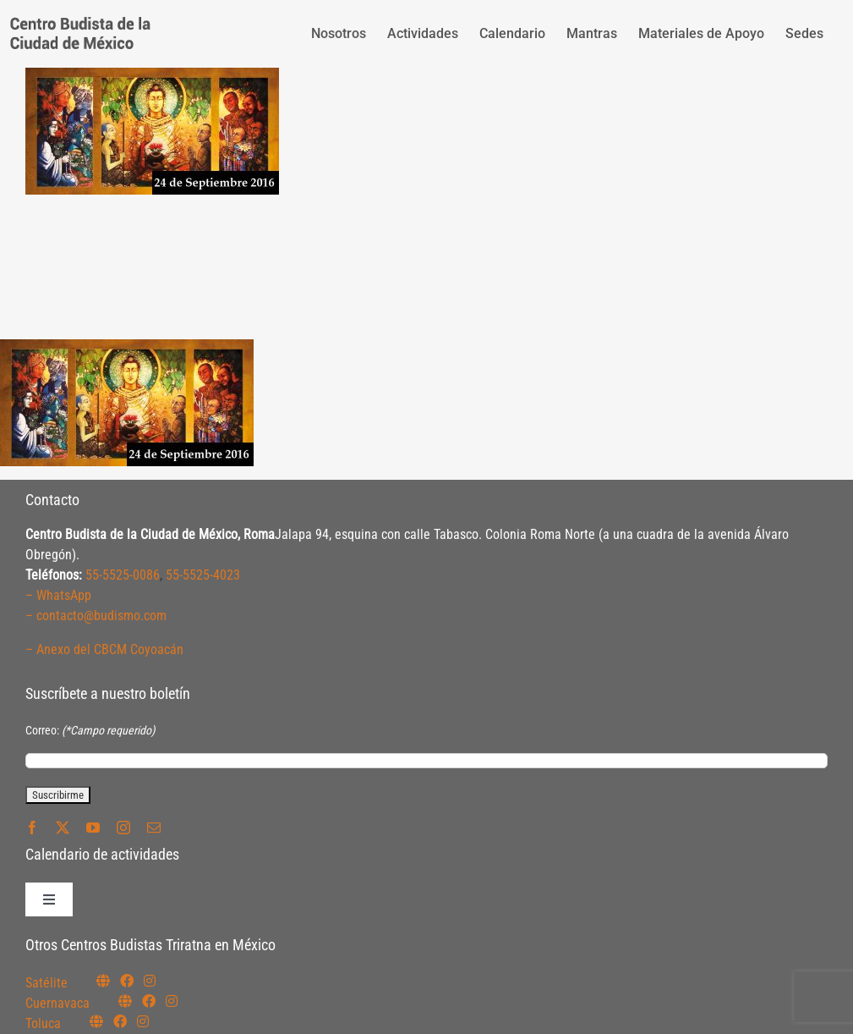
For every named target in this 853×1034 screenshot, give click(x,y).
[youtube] (93, 827)
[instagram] (123, 827)
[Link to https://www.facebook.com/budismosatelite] (127, 980)
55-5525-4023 (203, 575)
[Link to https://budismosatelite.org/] (103, 980)
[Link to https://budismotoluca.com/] (96, 1021)
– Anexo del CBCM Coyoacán (104, 649)
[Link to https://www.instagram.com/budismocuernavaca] (172, 1001)
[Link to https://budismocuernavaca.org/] (125, 1001)
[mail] (154, 827)
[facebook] (32, 827)
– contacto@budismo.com (96, 616)
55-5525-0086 (122, 575)
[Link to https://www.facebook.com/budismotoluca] (120, 1021)
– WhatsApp (58, 595)
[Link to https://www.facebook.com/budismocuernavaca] (149, 1001)
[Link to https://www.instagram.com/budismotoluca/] (143, 1021)
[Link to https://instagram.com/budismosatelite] (150, 980)
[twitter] (62, 827)
